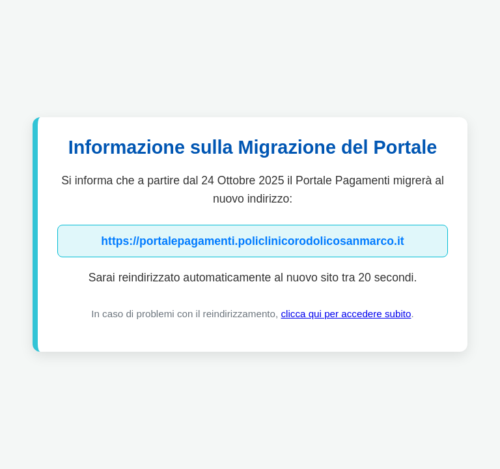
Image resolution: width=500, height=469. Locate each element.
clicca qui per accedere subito (346, 313)
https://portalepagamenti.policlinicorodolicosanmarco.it (252, 241)
